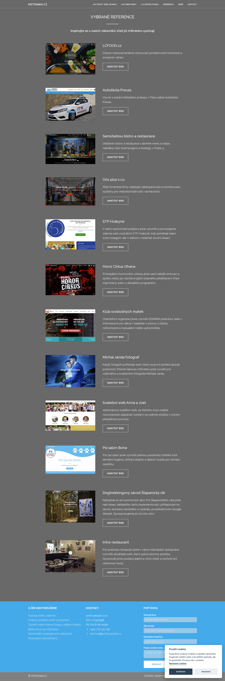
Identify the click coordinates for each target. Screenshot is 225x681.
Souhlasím (180, 671)
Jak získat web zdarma (105, 4)
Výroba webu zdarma (41, 615)
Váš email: (149, 626)
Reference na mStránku (43, 629)
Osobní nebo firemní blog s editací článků (54, 624)
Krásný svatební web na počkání (49, 620)
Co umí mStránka (150, 4)
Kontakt (192, 4)
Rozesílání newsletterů (42, 638)
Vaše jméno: (150, 615)
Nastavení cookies (178, 663)
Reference (168, 4)
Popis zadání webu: (154, 648)
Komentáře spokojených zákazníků (50, 633)
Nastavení (206, 671)
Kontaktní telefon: (153, 637)
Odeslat (155, 667)
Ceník (180, 4)
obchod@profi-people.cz (105, 633)
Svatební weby (129, 4)
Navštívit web (115, 66)
